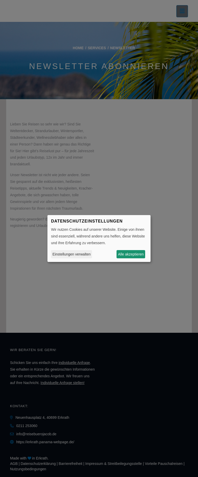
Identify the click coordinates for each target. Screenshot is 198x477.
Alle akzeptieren (131, 254)
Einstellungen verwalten (72, 254)
